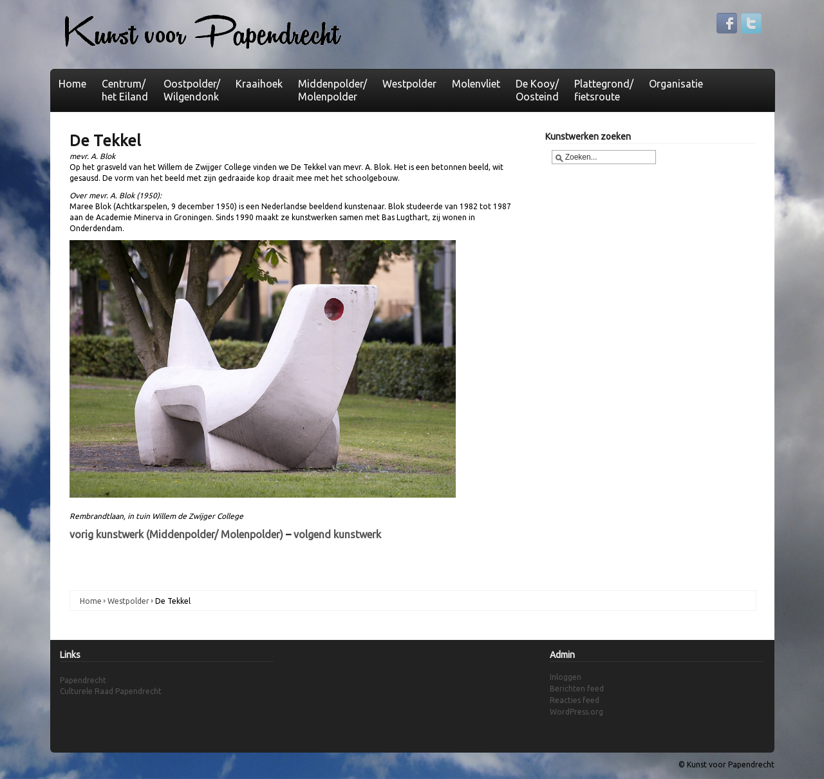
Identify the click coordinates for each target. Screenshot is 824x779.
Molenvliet (476, 83)
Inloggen (565, 677)
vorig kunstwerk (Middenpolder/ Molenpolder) (176, 534)
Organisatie (676, 83)
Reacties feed (574, 700)
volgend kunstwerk (337, 534)
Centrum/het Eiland (125, 90)
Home (72, 83)
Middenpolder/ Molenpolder (332, 90)
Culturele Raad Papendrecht (111, 691)
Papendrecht (83, 680)
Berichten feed (577, 688)
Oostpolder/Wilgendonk (192, 90)
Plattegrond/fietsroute (603, 90)
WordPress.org (576, 712)
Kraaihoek (259, 83)
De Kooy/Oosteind (537, 90)
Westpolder (409, 83)
